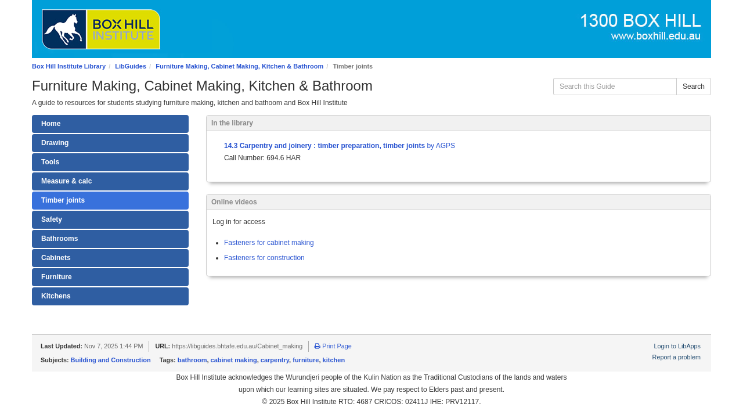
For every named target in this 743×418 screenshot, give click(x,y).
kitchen (334, 359)
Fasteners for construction (264, 258)
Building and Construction (111, 359)
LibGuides (130, 66)
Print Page (333, 346)
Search (694, 86)
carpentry (275, 359)
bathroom (192, 359)
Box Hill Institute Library (69, 66)
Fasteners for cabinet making (269, 243)
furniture (306, 359)
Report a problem (676, 357)
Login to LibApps (677, 346)
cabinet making (234, 359)
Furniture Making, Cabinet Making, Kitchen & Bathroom (239, 66)
